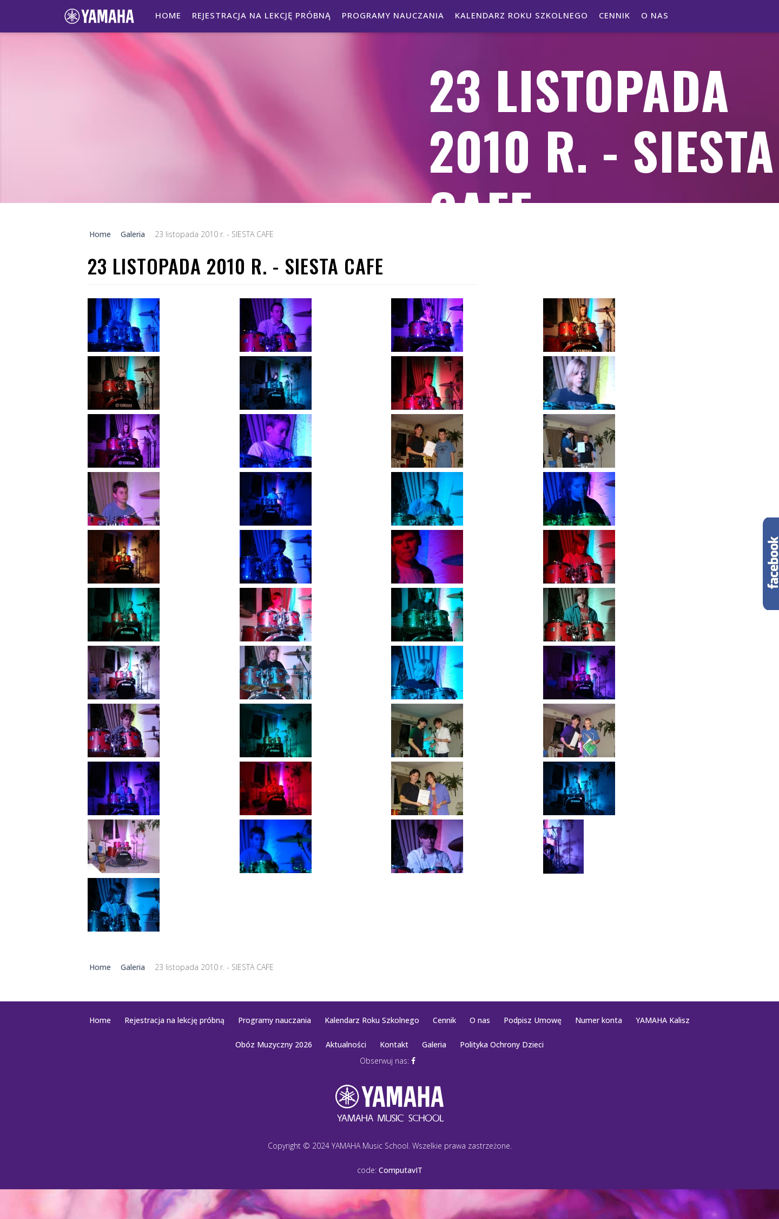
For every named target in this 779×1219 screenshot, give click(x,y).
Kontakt (394, 1044)
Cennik (614, 15)
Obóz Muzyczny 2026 (273, 1044)
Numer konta (598, 1020)
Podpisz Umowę (533, 1020)
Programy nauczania (393, 15)
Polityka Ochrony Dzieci (502, 1044)
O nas (655, 15)
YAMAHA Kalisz (663, 1020)
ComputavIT (400, 1170)
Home (168, 15)
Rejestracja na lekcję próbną (261, 15)
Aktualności (346, 1044)
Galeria (434, 1044)
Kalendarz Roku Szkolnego (521, 15)
